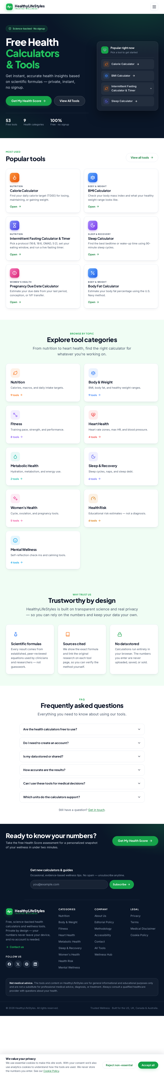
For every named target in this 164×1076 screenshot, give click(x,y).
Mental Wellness (69, 1027)
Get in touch (96, 870)
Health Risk (66, 1021)
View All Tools (69, 161)
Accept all (148, 1065)
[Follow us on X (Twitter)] (18, 1024)
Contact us (15, 1007)
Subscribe (121, 944)
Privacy (136, 976)
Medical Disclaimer (143, 989)
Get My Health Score (28, 161)
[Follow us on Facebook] (9, 1024)
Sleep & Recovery (70, 1008)
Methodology (103, 989)
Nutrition (64, 976)
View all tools (142, 220)
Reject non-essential (119, 1065)
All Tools (100, 1008)
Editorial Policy (104, 982)
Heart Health (67, 995)
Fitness (63, 989)
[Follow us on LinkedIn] (35, 1024)
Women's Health (69, 1014)
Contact (100, 1002)
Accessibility (103, 995)
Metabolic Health (70, 1002)
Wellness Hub (103, 1014)
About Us (100, 976)
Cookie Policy (139, 995)
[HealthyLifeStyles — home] (25, 6)
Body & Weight (68, 982)
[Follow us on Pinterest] (26, 1024)
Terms (135, 982)
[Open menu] (154, 7)
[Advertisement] (82, 44)
